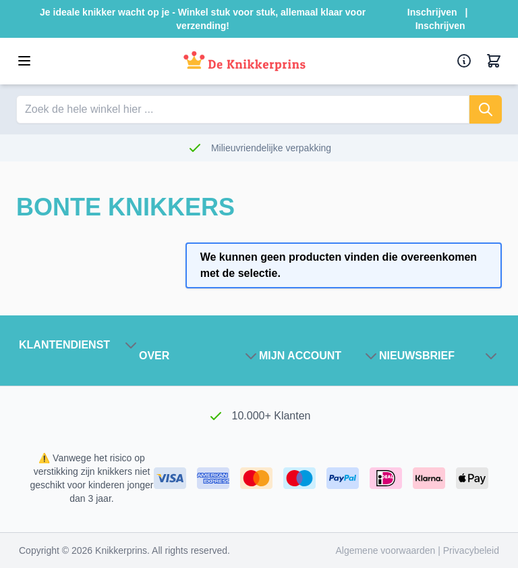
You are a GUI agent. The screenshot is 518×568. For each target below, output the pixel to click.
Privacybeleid (471, 550)
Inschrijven (432, 12)
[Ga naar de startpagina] (244, 61)
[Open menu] (24, 61)
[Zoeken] (485, 109)
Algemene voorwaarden (386, 550)
